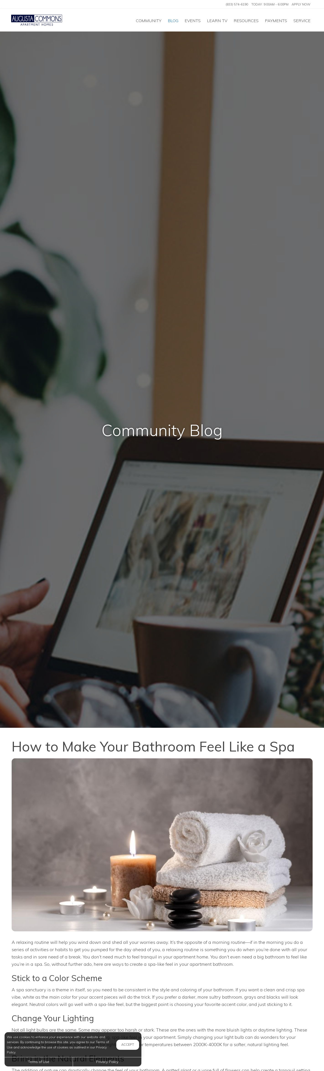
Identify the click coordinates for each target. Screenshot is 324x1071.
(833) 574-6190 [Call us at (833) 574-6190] (237, 4)
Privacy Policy (107, 1061)
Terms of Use (38, 1061)
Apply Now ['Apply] (301, 4)
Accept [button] (127, 1044)
